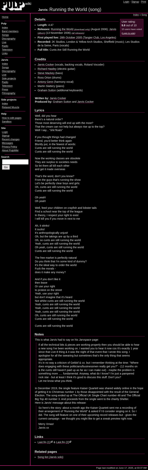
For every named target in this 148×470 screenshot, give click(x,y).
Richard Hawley (47, 68)
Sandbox (7, 121)
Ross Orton (44, 77)
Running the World (70, 29)
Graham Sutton (47, 90)
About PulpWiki (10, 150)
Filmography (8, 93)
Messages (7, 143)
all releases (78, 33)
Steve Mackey (46, 73)
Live (4, 42)
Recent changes (11, 139)
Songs (5, 35)
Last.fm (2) (62, 442)
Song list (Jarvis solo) (50, 457)
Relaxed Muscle (10, 107)
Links (5, 53)
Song (144, 15)
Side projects (9, 78)
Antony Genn (45, 81)
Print (143, 1)
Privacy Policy (9, 146)
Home (5, 17)
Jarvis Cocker (46, 64)
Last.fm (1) (44, 442)
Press (5, 89)
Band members (10, 31)
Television (7, 49)
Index (136, 15)
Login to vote (128, 33)
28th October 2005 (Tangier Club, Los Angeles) (88, 37)
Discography (8, 38)
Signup (135, 1)
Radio (5, 46)
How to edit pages (11, 118)
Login (126, 1)
